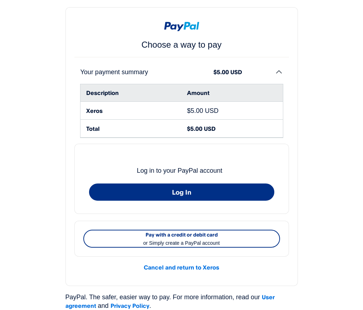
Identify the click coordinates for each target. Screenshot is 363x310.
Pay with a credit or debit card (182, 239)
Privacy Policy (130, 305)
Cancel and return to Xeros (181, 267)
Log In (181, 192)
